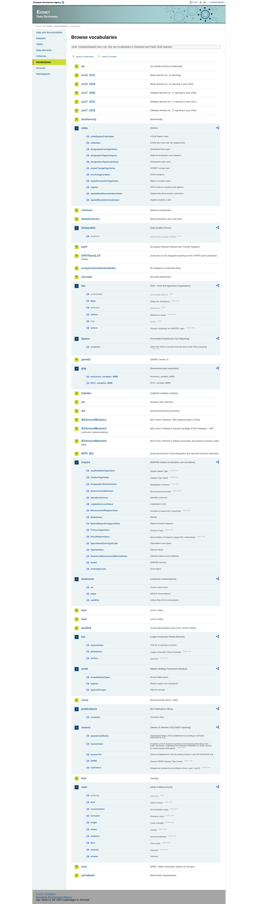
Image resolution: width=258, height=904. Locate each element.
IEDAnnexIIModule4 (93, 440)
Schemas (41, 56)
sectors (94, 658)
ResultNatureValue (100, 536)
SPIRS (94, 761)
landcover (87, 579)
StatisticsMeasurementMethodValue (109, 556)
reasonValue (97, 744)
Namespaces (43, 74)
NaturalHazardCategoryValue (105, 523)
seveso (85, 727)
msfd (84, 668)
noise (84, 700)
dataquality (88, 227)
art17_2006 (88, 92)
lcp (83, 636)
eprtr (84, 246)
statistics (95, 836)
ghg (83, 368)
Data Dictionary (61, 26)
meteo (94, 829)
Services (40, 68)
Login (195, 2)
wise (84, 866)
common (87, 210)
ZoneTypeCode (98, 569)
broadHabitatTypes (100, 677)
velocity (95, 849)
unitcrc (94, 328)
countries (95, 347)
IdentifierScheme (99, 497)
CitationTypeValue (100, 477)
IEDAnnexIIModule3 (93, 428)
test (83, 778)
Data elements (44, 50)
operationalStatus (100, 736)
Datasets (41, 38)
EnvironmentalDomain (102, 491)
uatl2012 (95, 600)
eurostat (86, 276)
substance (96, 767)
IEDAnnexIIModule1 (93, 419)
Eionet (49, 26)
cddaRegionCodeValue (102, 136)
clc (92, 587)
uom (84, 787)
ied (83, 410)
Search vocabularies (85, 57)
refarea (94, 314)
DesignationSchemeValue (104, 484)
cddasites (95, 143)
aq (82, 66)
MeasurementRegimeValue (104, 510)
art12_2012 (88, 75)
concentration (98, 809)
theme (94, 562)
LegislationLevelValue (102, 504)
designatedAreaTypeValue (104, 149)
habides (86, 393)
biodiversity (88, 119)
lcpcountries (97, 645)
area (93, 802)
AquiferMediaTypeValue (103, 470)
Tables (39, 44)
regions (94, 187)
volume (94, 856)
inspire (85, 462)
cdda (84, 128)
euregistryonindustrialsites (98, 268)
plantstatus (96, 651)
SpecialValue (97, 549)
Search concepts (109, 57)
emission (95, 815)
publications (89, 709)
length (94, 822)
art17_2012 (88, 101)
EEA (49, 2)
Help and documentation (49, 32)
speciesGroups (98, 690)
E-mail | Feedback (46, 894)
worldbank (88, 875)
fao (83, 285)
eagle (93, 593)
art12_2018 (88, 84)
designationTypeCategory (104, 155)
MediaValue (96, 517)
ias (83, 402)
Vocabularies (43, 62)
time (93, 843)
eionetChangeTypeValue (103, 168)
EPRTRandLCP (91, 255)
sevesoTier (96, 754)
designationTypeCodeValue (104, 162)
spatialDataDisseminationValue (106, 193)
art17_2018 (88, 110)
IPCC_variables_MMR (102, 383)
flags (93, 301)
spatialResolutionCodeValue (105, 200)
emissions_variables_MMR (104, 376)
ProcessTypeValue (100, 530)
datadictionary (90, 218)
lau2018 (86, 628)
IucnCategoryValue (100, 174)
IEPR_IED (87, 453)
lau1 (84, 610)
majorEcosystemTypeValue (104, 181)
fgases (85, 338)
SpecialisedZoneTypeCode (104, 543)
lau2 (84, 619)
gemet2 (86, 359)
